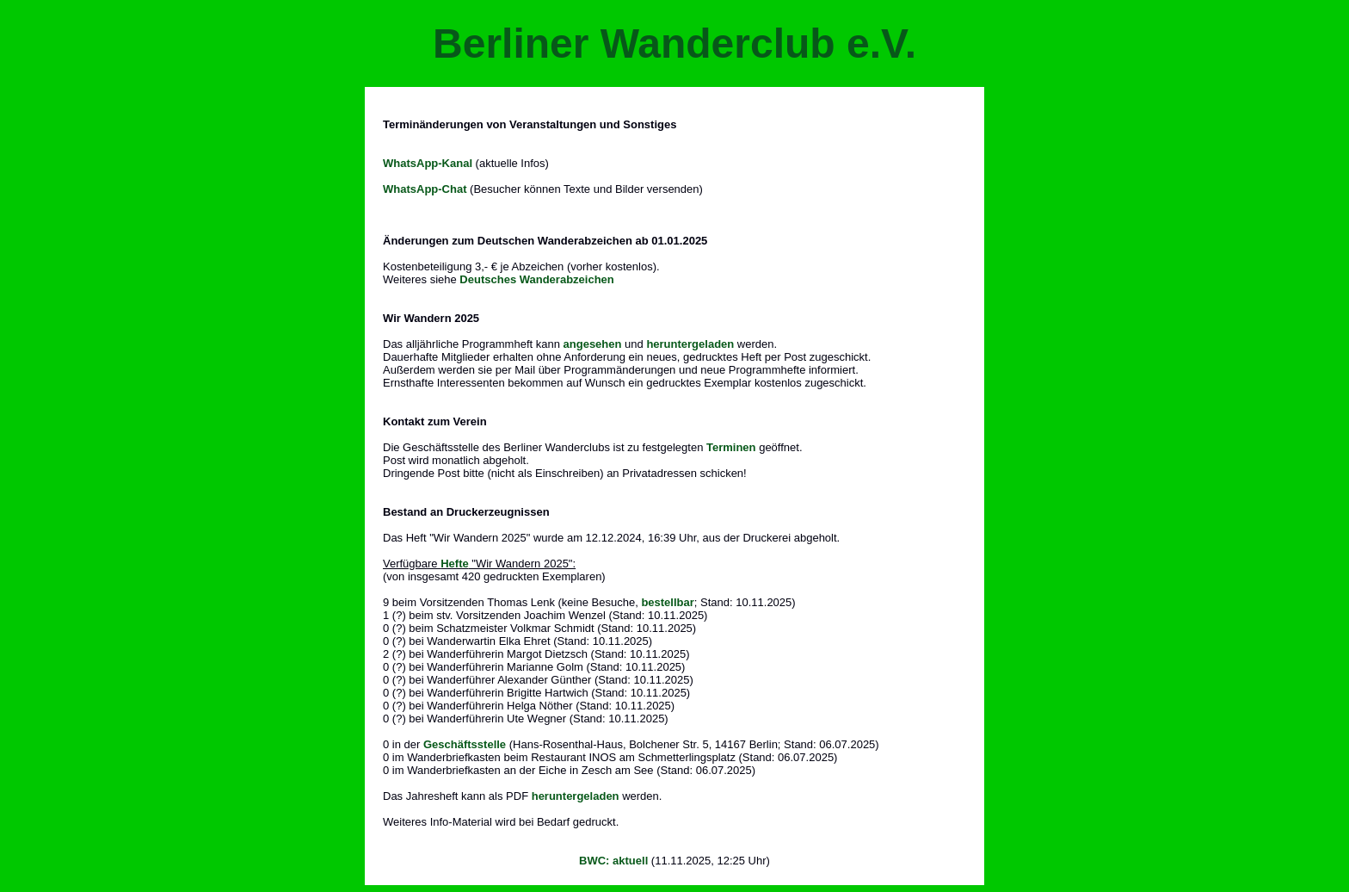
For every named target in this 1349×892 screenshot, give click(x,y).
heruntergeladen (690, 344)
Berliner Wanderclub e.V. (674, 43)
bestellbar (667, 602)
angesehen (593, 344)
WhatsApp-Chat (425, 189)
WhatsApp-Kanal (427, 163)
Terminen (731, 447)
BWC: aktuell (613, 860)
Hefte (454, 563)
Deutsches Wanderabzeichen (536, 279)
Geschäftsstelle (464, 744)
